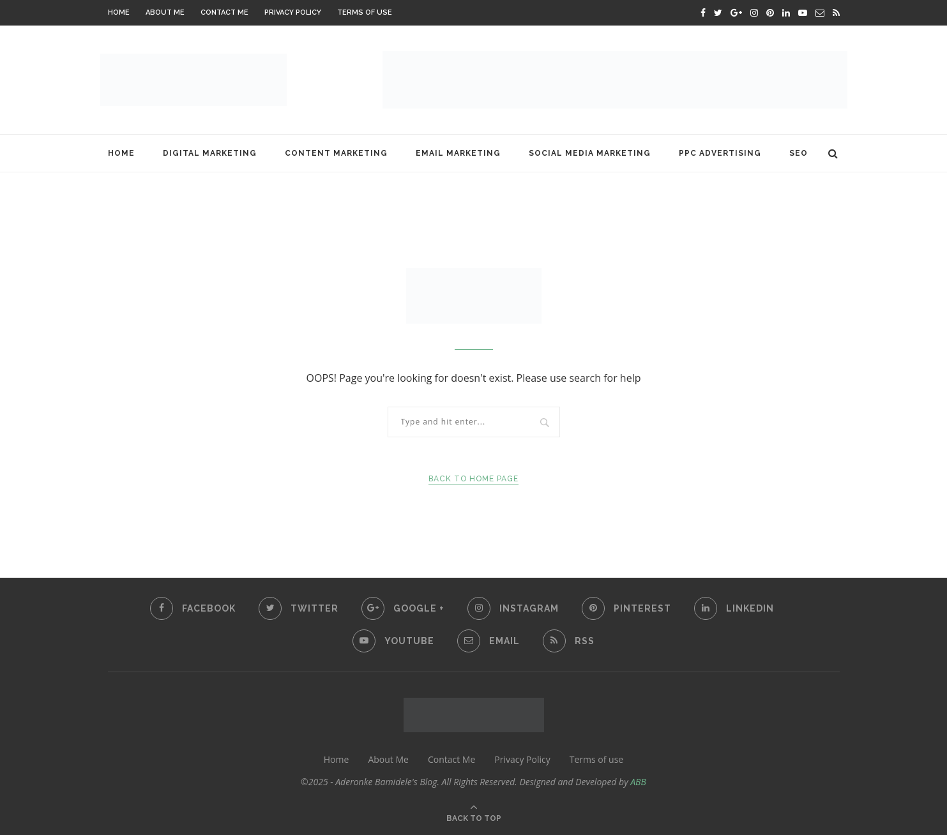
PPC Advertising (720, 153)
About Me (165, 12)
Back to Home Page (473, 478)
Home (119, 12)
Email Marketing (458, 153)
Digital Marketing (210, 153)
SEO (798, 153)
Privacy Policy (292, 12)
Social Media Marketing (590, 153)
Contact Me (224, 12)
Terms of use (364, 12)
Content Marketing (336, 153)
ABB (638, 782)
